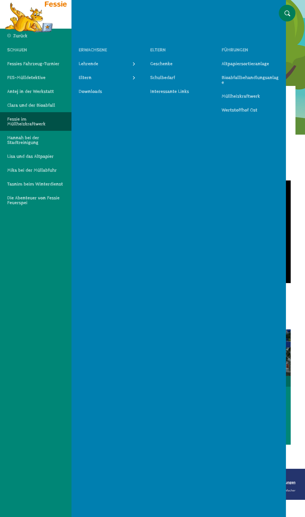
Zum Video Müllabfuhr (188, 423)
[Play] (188, 231)
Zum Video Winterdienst (259, 429)
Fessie (94, 93)
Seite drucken (92, 482)
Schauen (116, 93)
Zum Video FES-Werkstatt (116, 429)
